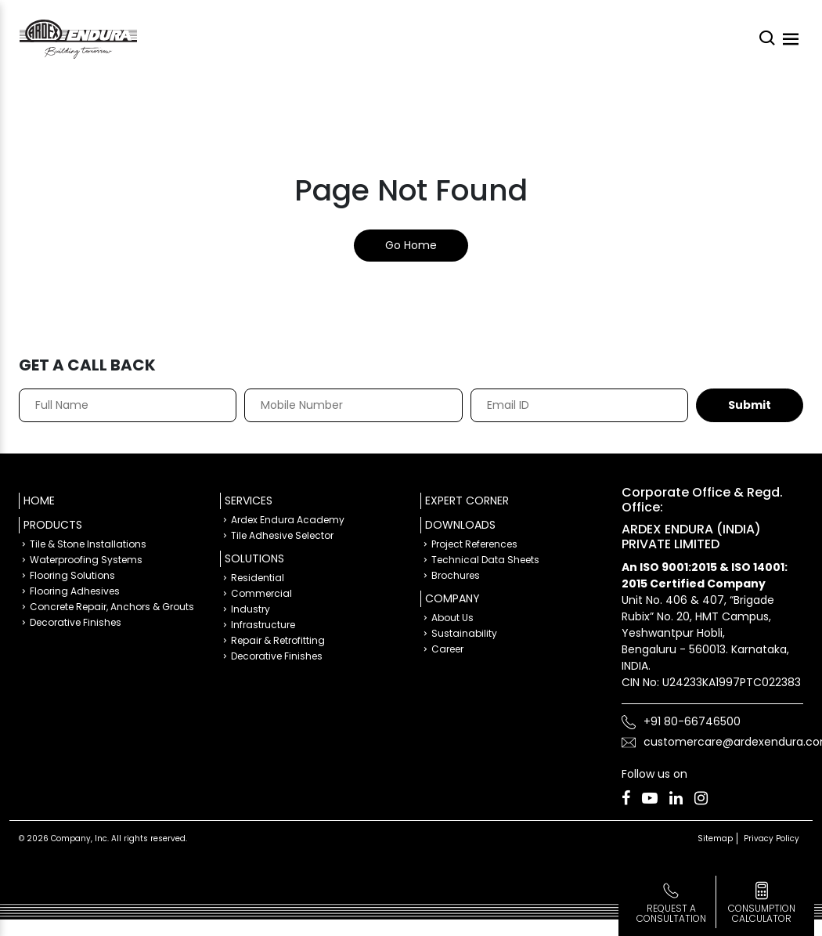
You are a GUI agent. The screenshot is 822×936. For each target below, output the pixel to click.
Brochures (455, 575)
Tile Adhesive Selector (282, 535)
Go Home (411, 245)
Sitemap (715, 838)
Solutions (254, 558)
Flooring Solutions (72, 575)
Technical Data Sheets (485, 559)
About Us (452, 617)
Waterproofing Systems (86, 559)
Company (452, 598)
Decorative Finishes (75, 622)
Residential (257, 577)
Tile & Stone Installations (88, 544)
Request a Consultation (671, 913)
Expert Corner (467, 500)
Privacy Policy (771, 838)
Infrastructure (263, 624)
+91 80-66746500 (692, 721)
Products (52, 525)
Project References (474, 544)
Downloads (460, 525)
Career (447, 649)
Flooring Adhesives (75, 591)
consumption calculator (761, 913)
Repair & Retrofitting (278, 640)
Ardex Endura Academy (287, 519)
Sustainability (464, 633)
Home (39, 500)
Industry (250, 609)
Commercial (261, 593)
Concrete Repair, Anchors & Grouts (112, 606)
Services (248, 500)
